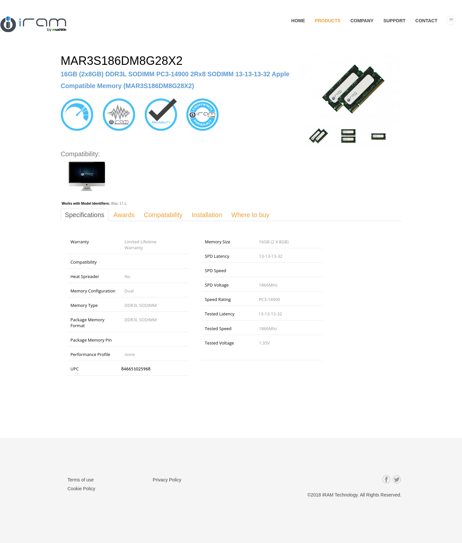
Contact (426, 20)
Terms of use (80, 479)
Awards (125, 214)
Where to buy (254, 214)
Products (328, 20)
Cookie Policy (81, 488)
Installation (210, 214)
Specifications (85, 214)
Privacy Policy (167, 479)
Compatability (165, 214)
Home (298, 20)
